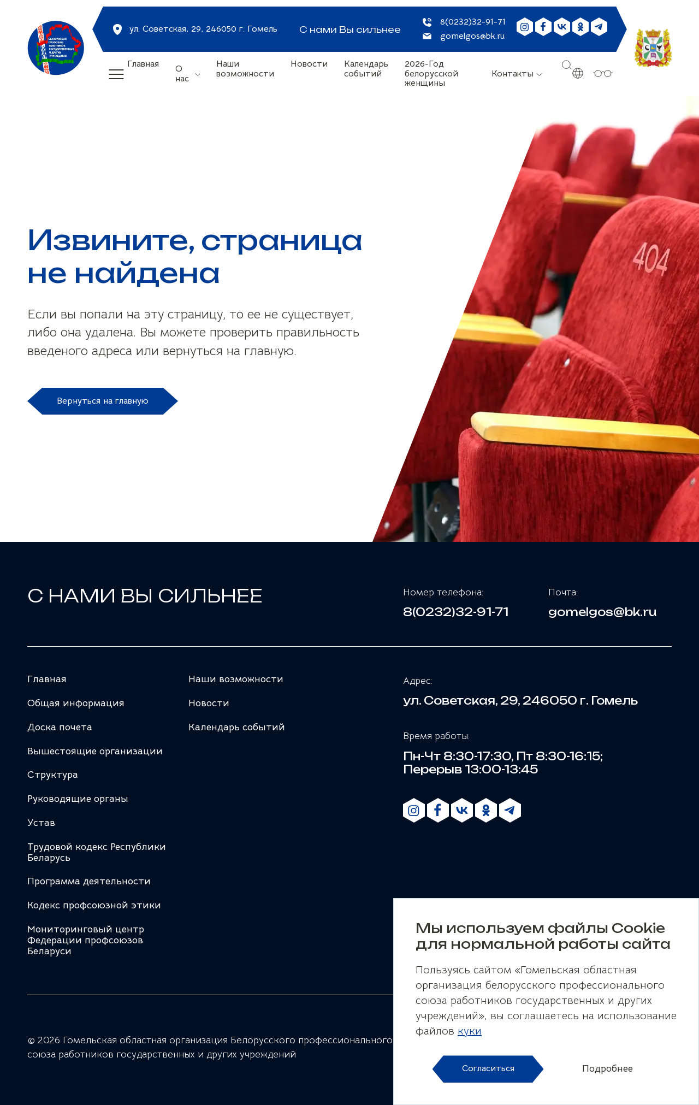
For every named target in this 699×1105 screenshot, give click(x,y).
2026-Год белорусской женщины (431, 74)
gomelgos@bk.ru (472, 37)
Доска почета (59, 727)
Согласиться (488, 1068)
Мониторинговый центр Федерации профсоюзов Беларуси (85, 940)
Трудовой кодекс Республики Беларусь (96, 852)
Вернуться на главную (103, 400)
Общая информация (76, 703)
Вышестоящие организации (95, 751)
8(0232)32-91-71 (473, 22)
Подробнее (607, 1068)
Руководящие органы (77, 799)
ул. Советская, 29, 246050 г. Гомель (203, 28)
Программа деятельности (89, 881)
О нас (182, 73)
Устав (41, 823)
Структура (52, 775)
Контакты (512, 73)
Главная (143, 64)
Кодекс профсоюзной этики (94, 905)
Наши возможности (245, 69)
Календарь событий (366, 69)
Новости (309, 64)
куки (470, 1031)
